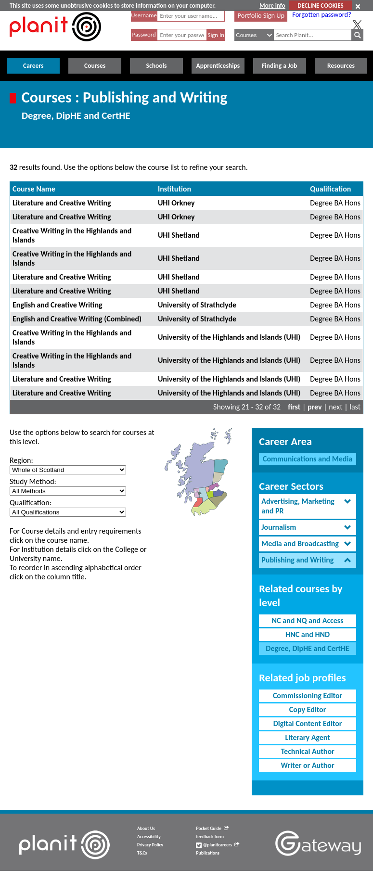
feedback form (210, 837)
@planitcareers (217, 845)
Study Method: (33, 481)
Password (143, 34)
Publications (207, 853)
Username (144, 15)
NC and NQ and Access (308, 620)
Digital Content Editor (307, 723)
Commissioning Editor (307, 695)
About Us (146, 828)
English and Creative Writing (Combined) (77, 318)
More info (272, 5)
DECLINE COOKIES (320, 5)
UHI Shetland (179, 235)
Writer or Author (307, 765)
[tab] (307, 506)
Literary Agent (307, 737)
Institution (174, 188)
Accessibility (149, 837)
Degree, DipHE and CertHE (307, 648)
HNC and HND (307, 634)
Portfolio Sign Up (261, 15)
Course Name (34, 188)
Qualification (330, 188)
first (294, 406)
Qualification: (30, 502)
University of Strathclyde (197, 304)
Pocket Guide (212, 828)
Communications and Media (307, 458)
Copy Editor (307, 709)
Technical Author (307, 751)
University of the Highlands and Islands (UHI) (229, 337)
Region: (21, 460)
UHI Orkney (176, 202)
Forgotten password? (321, 14)
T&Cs (142, 853)
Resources (341, 66)
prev (315, 406)
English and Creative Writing (58, 304)
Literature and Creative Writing (62, 202)
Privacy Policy (150, 845)
